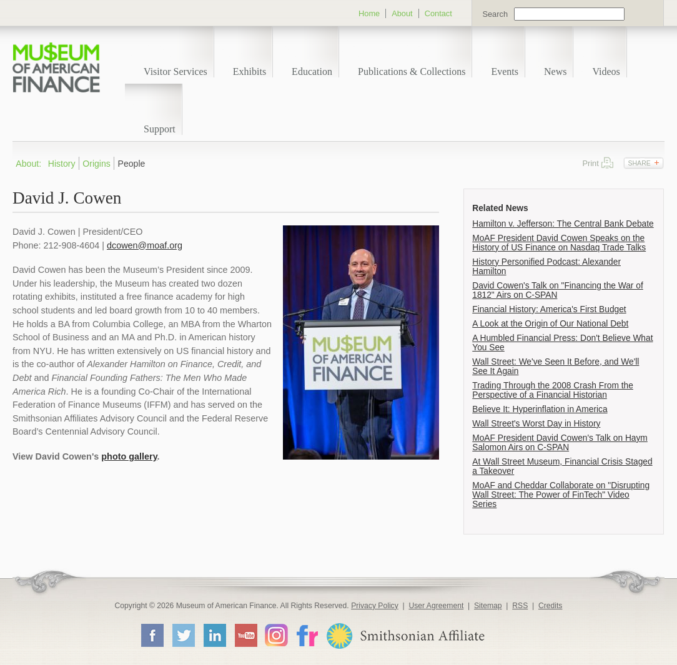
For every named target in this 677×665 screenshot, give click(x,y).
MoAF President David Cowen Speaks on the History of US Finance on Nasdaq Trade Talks (559, 243)
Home (369, 13)
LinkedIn (214, 635)
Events (504, 71)
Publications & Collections (411, 71)
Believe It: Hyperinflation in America (539, 409)
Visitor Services (175, 71)
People (132, 164)
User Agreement (435, 605)
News (555, 71)
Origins (96, 164)
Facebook (152, 635)
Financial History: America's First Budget (549, 309)
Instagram (276, 634)
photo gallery (129, 456)
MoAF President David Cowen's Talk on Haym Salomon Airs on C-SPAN (560, 442)
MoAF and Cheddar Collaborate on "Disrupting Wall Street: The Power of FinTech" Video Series (561, 495)
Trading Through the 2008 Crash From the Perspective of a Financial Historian (552, 390)
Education (312, 71)
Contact (438, 13)
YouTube (245, 635)
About (402, 13)
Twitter (183, 635)
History (62, 164)
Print (607, 163)
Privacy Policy (374, 605)
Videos (606, 71)
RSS (520, 605)
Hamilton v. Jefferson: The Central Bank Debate (562, 224)
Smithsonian (405, 636)
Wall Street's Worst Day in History (536, 423)
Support (159, 129)
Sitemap (488, 605)
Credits (550, 605)
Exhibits (249, 71)
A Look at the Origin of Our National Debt (550, 323)
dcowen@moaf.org (144, 245)
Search (495, 14)
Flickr (306, 634)
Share (639, 163)
